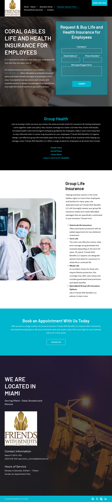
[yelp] (97, 499)
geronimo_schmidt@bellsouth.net (33, 459)
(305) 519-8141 (11, 459)
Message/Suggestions (81, 65)
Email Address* (71, 56)
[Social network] (101, 499)
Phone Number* (92, 56)
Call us (49, 333)
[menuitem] (26, 6)
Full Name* (82, 47)
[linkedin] (105, 499)
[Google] (93, 499)
